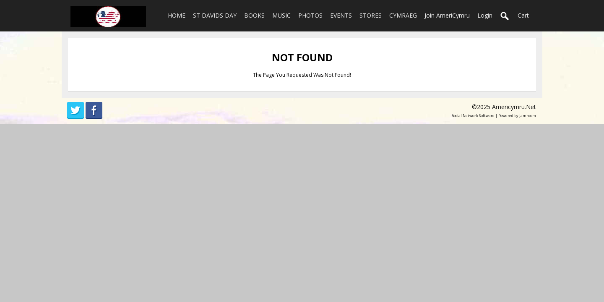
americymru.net (514, 107)
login (484, 15)
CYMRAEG (403, 15)
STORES (370, 15)
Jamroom (527, 115)
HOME (176, 15)
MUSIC (281, 15)
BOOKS (254, 15)
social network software (473, 115)
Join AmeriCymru (447, 15)
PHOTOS (310, 15)
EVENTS (341, 15)
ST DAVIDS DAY (215, 15)
